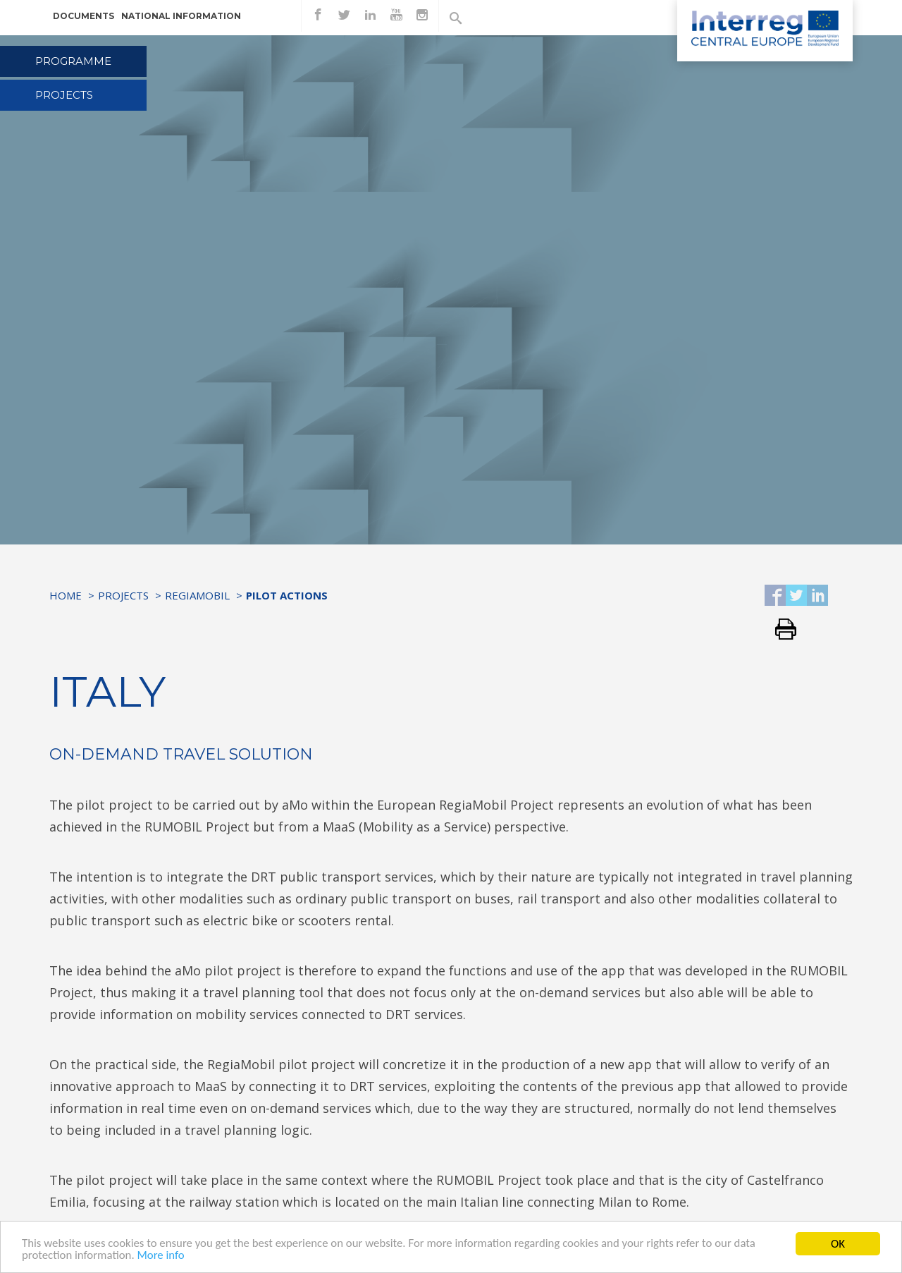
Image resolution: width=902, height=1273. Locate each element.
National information (181, 16)
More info (162, 1257)
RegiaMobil (197, 595)
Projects (64, 95)
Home (65, 595)
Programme (73, 61)
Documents (83, 16)
